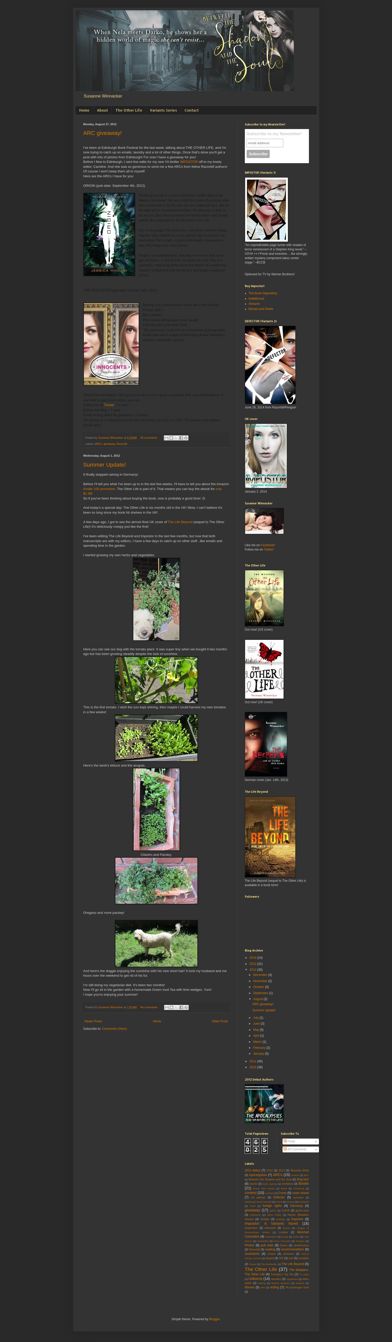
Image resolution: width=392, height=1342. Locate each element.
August (258, 999)
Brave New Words (264, 1188)
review (272, 1253)
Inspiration (251, 1227)
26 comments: (149, 437)
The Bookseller (269, 1264)
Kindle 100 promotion (99, 489)
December (260, 975)
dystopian (298, 1197)
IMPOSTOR (189, 162)
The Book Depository (263, 293)
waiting (262, 1283)
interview (270, 1227)
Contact (192, 110)
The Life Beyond (180, 522)
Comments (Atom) (114, 1029)
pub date (267, 1245)
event (279, 1201)
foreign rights (272, 1206)
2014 (253, 957)
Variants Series (163, 110)
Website (300, 1283)
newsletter (263, 1241)
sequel (270, 1258)
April (256, 1035)
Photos (249, 1245)
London (283, 1232)
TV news (304, 1274)
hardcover (255, 1214)
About (102, 110)
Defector (279, 1197)
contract (269, 1193)
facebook (304, 1201)
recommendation (292, 1249)
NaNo (296, 1236)
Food (252, 1205)
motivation (271, 1236)
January (259, 1053)
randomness (301, 1245)
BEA (306, 1175)
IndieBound (256, 298)
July (256, 1018)
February (259, 1048)
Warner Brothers (280, 1283)
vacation (276, 1278)
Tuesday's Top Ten (282, 1274)
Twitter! (269, 549)
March (258, 1042)
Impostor (297, 1219)
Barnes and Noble (261, 309)
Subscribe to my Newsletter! (274, 134)
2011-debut (252, 1170)
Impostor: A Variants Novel (271, 1223)
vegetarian (292, 1279)
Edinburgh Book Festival (258, 1201)
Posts (289, 1141)
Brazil (284, 1188)
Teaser (252, 1264)
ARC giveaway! (102, 133)
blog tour (303, 1179)
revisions (288, 1253)
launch (286, 1228)
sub (290, 1258)
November (260, 981)
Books (304, 1183)
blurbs (253, 1183)
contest (251, 1193)
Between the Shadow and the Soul (270, 1179)
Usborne (255, 1279)
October (259, 987)
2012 (253, 970)
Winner (250, 1287)
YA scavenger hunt (297, 1287)
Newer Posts (93, 1021)
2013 (253, 964)
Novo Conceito (282, 1241)
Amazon (254, 304)
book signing (270, 1183)
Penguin (300, 1241)
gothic (273, 1210)
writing (274, 1287)
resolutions (252, 1254)
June (256, 1023)
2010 (253, 1067)
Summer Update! (104, 465)
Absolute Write (299, 1170)
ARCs (98, 443)
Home (84, 110)
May (256, 1030)
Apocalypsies (258, 1175)
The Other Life (128, 110)
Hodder (264, 1219)
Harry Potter (274, 1214)
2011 (253, 1061)
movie (285, 1236)
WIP (262, 1287)
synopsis (303, 1258)
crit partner (258, 1197)
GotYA (286, 1210)
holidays (280, 1219)
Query (283, 1245)
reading (270, 1249)
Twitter (109, 405)
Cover (282, 1193)
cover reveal (300, 1193)
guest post (302, 1210)
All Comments (295, 1149)
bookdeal (287, 1183)
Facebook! (268, 545)
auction (295, 1175)
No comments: (149, 1007)
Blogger (214, 1319)
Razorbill (121, 443)
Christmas (298, 1188)
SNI (281, 1258)
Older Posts (220, 1021)
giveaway (109, 443)
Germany (296, 1206)
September (261, 993)
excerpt (290, 1201)
